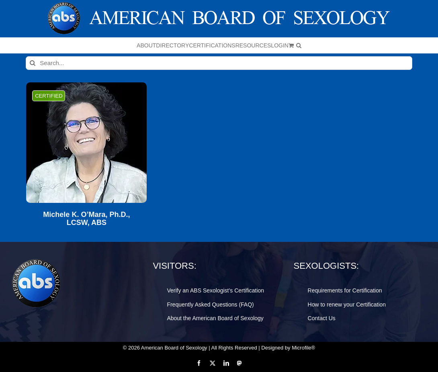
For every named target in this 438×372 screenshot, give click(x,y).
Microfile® (303, 348)
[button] (298, 45)
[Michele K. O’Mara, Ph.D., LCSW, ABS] (86, 142)
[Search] (32, 63)
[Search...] (219, 63)
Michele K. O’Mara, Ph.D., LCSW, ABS (86, 219)
